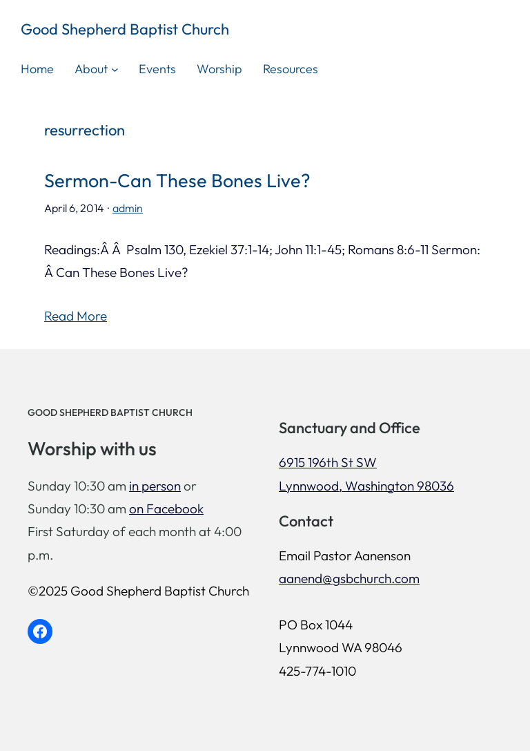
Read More (75, 315)
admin (127, 208)
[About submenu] (115, 69)
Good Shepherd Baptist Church (125, 29)
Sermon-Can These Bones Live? (177, 181)
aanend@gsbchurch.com (349, 578)
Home (37, 69)
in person (155, 485)
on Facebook (166, 508)
